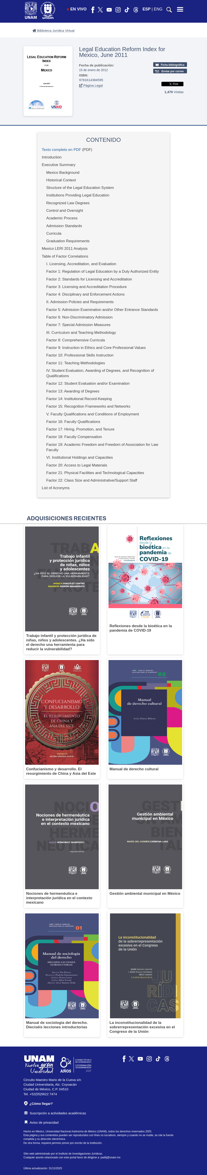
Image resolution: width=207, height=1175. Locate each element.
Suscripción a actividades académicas (55, 1113)
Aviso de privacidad (41, 1122)
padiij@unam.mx (110, 1157)
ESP (147, 9)
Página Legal (91, 85)
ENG (158, 9)
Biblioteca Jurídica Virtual (53, 30)
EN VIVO (76, 9)
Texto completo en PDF (61, 150)
